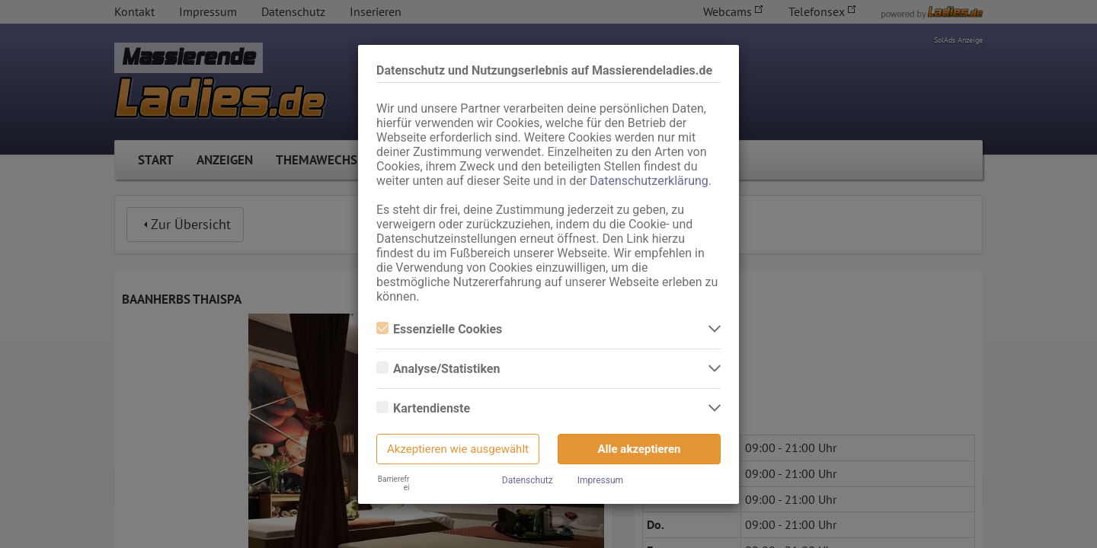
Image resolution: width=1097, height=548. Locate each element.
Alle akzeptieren (639, 449)
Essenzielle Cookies (439, 329)
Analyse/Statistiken (438, 369)
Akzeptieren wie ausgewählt (458, 449)
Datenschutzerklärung (649, 181)
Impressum (600, 480)
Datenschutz (527, 480)
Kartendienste (423, 408)
